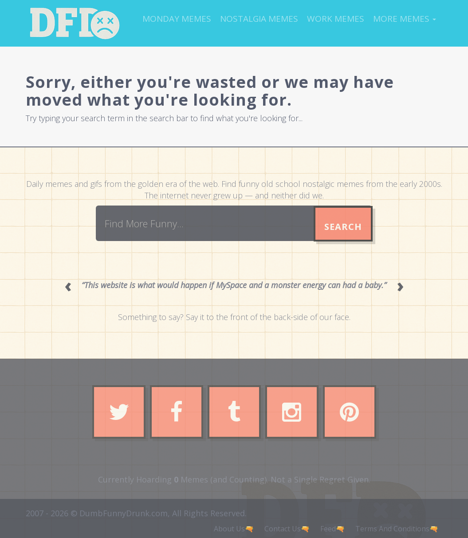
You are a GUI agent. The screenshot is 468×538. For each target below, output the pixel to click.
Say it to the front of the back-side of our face (267, 317)
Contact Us (282, 529)
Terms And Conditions (392, 529)
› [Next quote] (400, 285)
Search (343, 227)
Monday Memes (176, 18)
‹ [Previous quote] (68, 285)
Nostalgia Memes (259, 18)
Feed (328, 529)
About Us (229, 529)
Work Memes (335, 18)
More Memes (404, 18)
